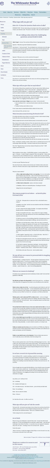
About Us (9, 12)
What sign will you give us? (27, 17)
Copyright (15, 454)
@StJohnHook (24, 458)
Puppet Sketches (6, 62)
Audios (2, 27)
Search (33, 14)
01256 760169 (35, 456)
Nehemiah (4, 36)
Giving (35, 12)
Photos (2, 24)
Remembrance (5, 59)
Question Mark (17, 17)
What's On (22, 12)
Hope (3, 39)
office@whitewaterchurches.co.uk (25, 456)
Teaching (11, 17)
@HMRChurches (32, 458)
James (3, 50)
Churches (29, 12)
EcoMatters (3, 75)
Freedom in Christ (6, 53)
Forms (2, 78)
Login (49, 17)
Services (16, 12)
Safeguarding (25, 14)
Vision (2, 69)
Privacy (19, 454)
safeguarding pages (40, 460)
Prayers (2, 30)
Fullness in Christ (6, 56)
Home (4, 12)
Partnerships (42, 12)
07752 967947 (40, 457)
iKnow (2, 65)
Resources (17, 14)
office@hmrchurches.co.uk (31, 457)
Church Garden (4, 72)
